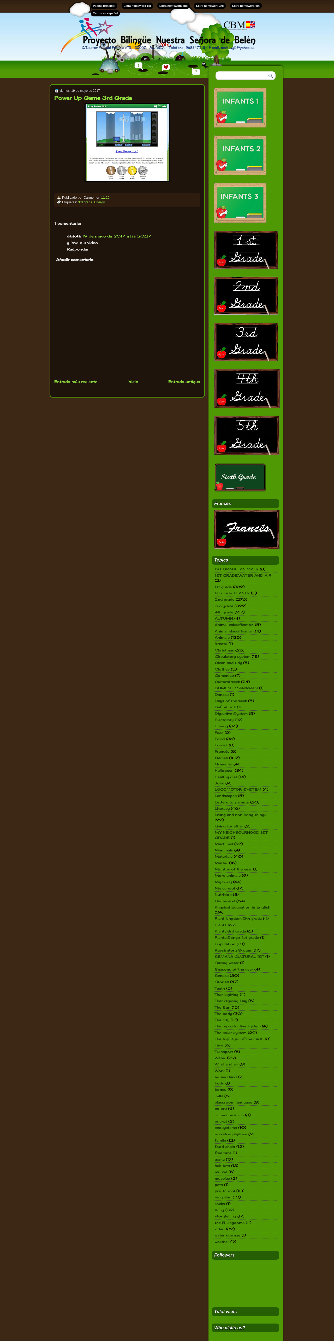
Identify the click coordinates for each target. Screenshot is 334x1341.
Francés (222, 751)
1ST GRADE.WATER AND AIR (243, 575)
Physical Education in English (242, 907)
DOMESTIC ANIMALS (236, 688)
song (219, 1210)
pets (219, 1184)
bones (220, 1089)
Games (221, 758)
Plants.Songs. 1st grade (237, 937)
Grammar (223, 764)
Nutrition (223, 894)
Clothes (222, 669)
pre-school (225, 1191)
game (220, 1159)
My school (225, 888)
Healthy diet (226, 777)
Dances (222, 694)
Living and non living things (240, 815)
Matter (221, 863)
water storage (227, 1235)
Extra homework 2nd (173, 5)
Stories (222, 982)
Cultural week (227, 682)
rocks (220, 1204)
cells (219, 1096)
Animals (222, 637)
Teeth (220, 988)
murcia (221, 1172)
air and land (226, 1077)
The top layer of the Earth (239, 1039)
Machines (224, 844)
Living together (229, 826)
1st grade (223, 587)
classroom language (233, 1102)
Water (220, 1058)
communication (229, 1115)
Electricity (224, 720)
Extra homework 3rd (210, 5)
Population (225, 944)
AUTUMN (224, 618)
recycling (223, 1197)
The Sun (222, 1007)
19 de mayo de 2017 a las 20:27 (116, 236)
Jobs (219, 783)
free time (223, 1153)
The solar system (231, 1033)
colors (221, 1108)
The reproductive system (238, 1026)
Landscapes (226, 796)
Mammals (224, 850)
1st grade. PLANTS (232, 593)
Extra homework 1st (137, 5)
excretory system (231, 1134)
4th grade (224, 612)
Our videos (225, 901)
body (219, 1083)
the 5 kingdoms (229, 1223)
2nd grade (224, 599)
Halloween (224, 770)
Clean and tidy (228, 663)
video (220, 1229)
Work (219, 1071)
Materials (223, 856)
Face (219, 732)
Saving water (227, 963)
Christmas (224, 650)
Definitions (225, 707)
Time (219, 1045)
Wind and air (226, 1064)
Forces (221, 745)
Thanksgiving (226, 994)
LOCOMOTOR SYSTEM (238, 789)
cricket (221, 1121)
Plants (220, 925)
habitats (222, 1165)
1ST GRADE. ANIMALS (237, 569)
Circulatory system (232, 656)
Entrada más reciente (75, 381)
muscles (222, 1178)
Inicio (133, 381)
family (220, 1140)
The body (223, 1013)
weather (222, 1242)
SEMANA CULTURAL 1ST (239, 956)
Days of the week (231, 701)
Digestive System (231, 713)
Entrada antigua (184, 381)
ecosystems (226, 1127)
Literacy (222, 808)
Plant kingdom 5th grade (238, 918)
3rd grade (85, 202)
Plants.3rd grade (230, 931)
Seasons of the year (234, 969)
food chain (225, 1146)
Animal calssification (234, 625)
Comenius (224, 675)
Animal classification (234, 631)
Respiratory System (233, 950)
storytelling (225, 1216)
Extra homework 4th (246, 5)
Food (220, 739)
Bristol (221, 644)
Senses (222, 975)
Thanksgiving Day (231, 1001)
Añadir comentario (74, 259)
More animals (228, 875)
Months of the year (233, 869)
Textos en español (105, 13)
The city (222, 1020)
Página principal (104, 5)
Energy (99, 202)
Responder (78, 249)
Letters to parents (232, 802)
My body (223, 882)
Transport (224, 1052)
